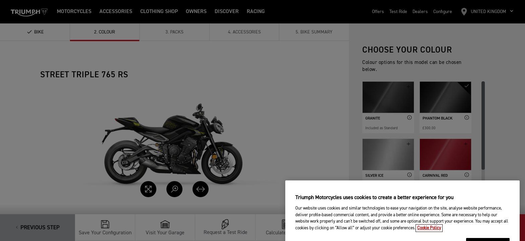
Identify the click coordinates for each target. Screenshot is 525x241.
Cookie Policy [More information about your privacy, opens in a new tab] (429, 237)
